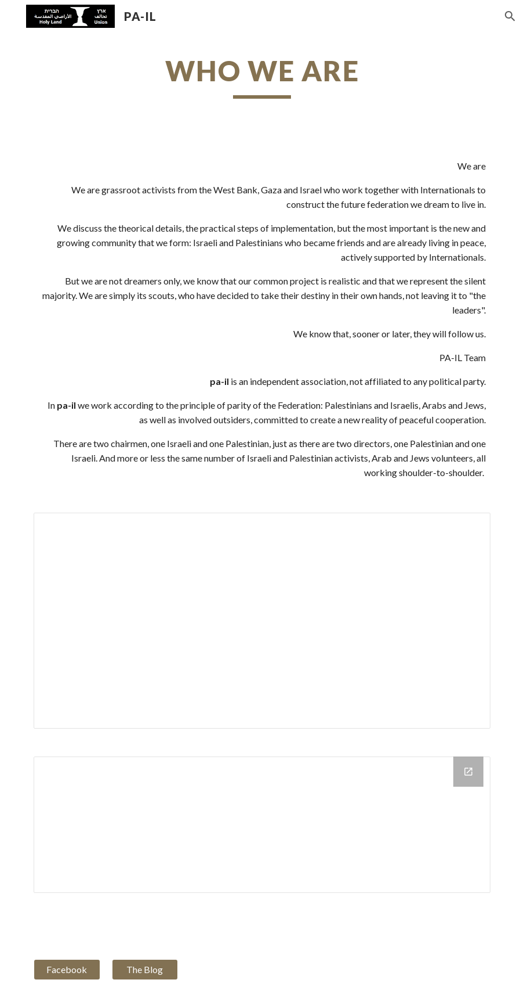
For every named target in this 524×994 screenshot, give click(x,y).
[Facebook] (66, 969)
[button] (510, 16)
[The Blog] (144, 969)
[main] (262, 76)
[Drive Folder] (262, 825)
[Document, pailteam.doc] (262, 621)
